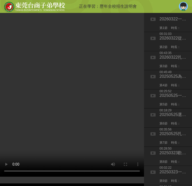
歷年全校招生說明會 (118, 6)
